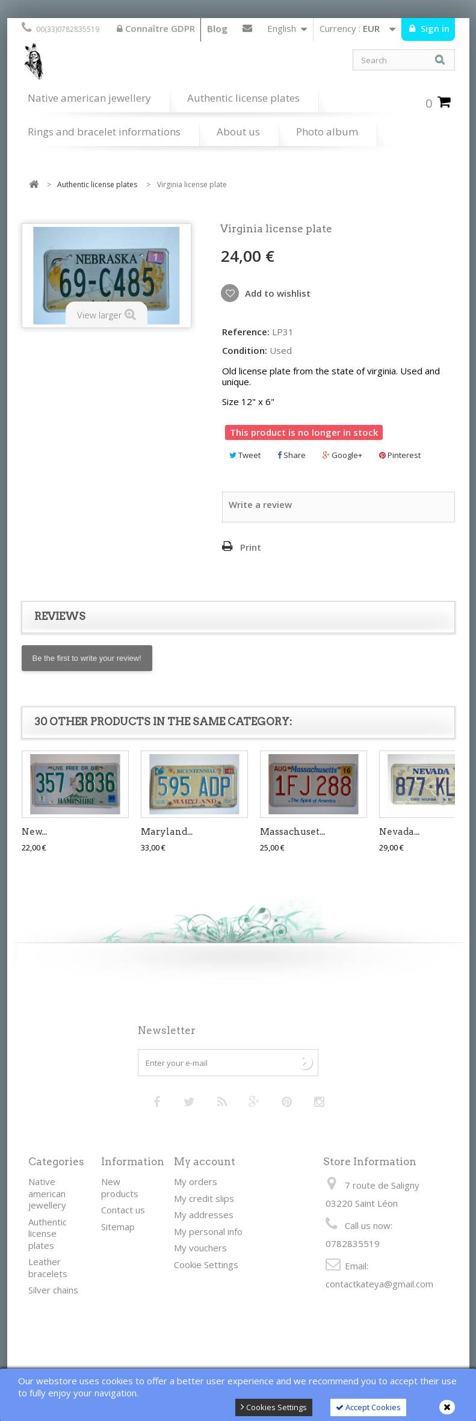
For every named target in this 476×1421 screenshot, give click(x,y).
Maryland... (167, 831)
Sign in (434, 28)
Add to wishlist (277, 293)
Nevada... (399, 831)
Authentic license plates (243, 98)
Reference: (246, 332)
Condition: (244, 350)
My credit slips (204, 1198)
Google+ (342, 455)
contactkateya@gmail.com (379, 1284)
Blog (217, 28)
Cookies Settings (274, 1407)
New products (119, 1187)
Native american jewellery (89, 98)
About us (238, 131)
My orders (195, 1181)
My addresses (203, 1215)
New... (34, 831)
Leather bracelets (47, 1267)
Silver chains (53, 1290)
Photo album (327, 131)
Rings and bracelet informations (104, 131)
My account (204, 1162)
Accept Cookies (368, 1407)
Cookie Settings (206, 1264)
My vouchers (200, 1248)
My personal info (208, 1231)
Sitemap (118, 1227)
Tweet (245, 455)
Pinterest (400, 455)
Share (291, 455)
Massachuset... (292, 831)
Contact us (247, 30)
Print (250, 547)
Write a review (260, 504)
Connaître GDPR (156, 28)
